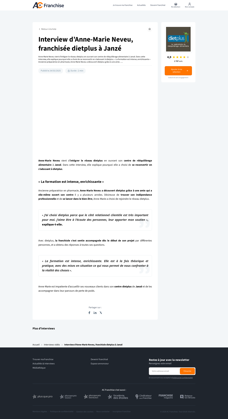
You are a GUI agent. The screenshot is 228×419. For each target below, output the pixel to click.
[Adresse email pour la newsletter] (164, 371)
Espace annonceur (100, 363)
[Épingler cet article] (149, 29)
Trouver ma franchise (43, 359)
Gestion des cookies (84, 411)
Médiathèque (39, 367)
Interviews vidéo (52, 344)
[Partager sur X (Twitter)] (101, 312)
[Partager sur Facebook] (89, 312)
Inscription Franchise (122, 411)
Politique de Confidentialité (182, 378)
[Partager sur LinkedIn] (95, 312)
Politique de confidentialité (61, 411)
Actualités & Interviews (44, 363)
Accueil (36, 344)
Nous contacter (103, 411)
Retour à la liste (47, 29)
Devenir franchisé (99, 359)
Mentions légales (40, 411)
